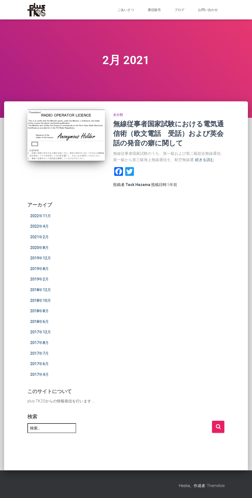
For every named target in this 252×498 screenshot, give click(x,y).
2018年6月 (39, 321)
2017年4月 (39, 374)
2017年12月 (40, 332)
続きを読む (204, 160)
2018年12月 (40, 290)
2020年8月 (39, 247)
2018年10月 (40, 300)
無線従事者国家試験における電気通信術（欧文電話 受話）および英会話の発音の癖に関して (168, 133)
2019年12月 (40, 258)
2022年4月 (39, 226)
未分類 (118, 115)
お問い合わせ (208, 10)
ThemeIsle (216, 485)
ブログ (179, 10)
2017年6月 (39, 364)
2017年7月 (39, 353)
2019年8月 (39, 269)
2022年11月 (40, 216)
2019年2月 (39, 279)
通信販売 (154, 10)
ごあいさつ (126, 10)
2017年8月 (39, 342)
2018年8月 (39, 311)
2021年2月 (39, 237)
